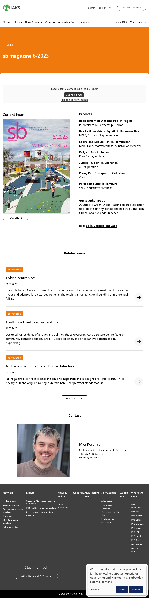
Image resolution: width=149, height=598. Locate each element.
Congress (78, 492)
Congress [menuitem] (50, 21)
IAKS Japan (136, 527)
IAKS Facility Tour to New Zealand (41, 507)
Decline (121, 589)
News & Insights (74, 398)
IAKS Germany (137, 523)
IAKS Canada (136, 519)
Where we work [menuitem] (138, 21)
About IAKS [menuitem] (121, 21)
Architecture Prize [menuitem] (67, 21)
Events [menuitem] (18, 21)
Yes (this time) (74, 94)
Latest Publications (63, 506)
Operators (7, 516)
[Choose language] (106, 8)
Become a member (131, 7)
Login (87, 593)
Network (8, 492)
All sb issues (106, 500)
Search (91, 7)
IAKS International (136, 506)
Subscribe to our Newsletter (36, 575)
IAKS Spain (136, 540)
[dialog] (117, 580)
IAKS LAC (135, 532)
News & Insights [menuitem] (33, 21)
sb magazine (108, 492)
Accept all (136, 589)
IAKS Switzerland (138, 544)
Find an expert (9, 500)
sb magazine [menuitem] (85, 21)
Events (30, 492)
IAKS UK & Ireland (136, 550)
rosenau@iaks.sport (89, 457)
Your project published (106, 506)
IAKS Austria (136, 515)
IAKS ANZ (135, 511)
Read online (15, 217)
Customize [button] (94, 589)
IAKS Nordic (136, 536)
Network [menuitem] (7, 21)
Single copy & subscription (107, 520)
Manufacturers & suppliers (10, 521)
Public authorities (10, 527)
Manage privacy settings (74, 99)
